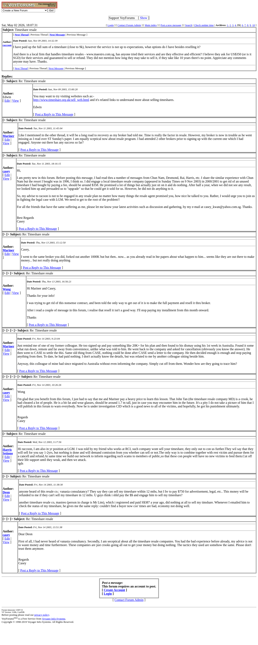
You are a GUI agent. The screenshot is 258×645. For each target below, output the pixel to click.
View (15, 100)
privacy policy (41, 614)
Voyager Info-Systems (53, 618)
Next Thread (21, 68)
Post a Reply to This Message (54, 114)
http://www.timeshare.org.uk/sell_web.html (61, 100)
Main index (151, 25)
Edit (7, 100)
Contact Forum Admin (129, 25)
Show (143, 18)
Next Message (56, 68)
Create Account (114, 590)
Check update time (204, 25)
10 (253, 25)
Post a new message (170, 25)
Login (110, 25)
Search (188, 25)
